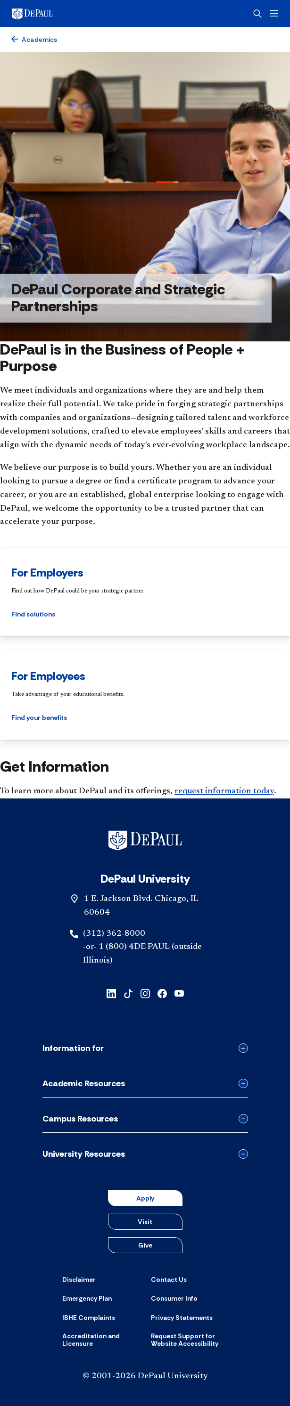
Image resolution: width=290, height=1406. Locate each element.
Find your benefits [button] (39, 717)
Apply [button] (145, 1198)
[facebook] (162, 993)
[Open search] (257, 13)
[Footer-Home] (145, 840)
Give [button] (145, 1245)
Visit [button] (145, 1221)
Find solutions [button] (33, 614)
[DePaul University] (47, 14)
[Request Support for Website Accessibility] (189, 1340)
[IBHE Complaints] (88, 1317)
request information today (224, 791)
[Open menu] (274, 13)
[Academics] (34, 39)
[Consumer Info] (174, 1298)
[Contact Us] (169, 1279)
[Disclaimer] (79, 1279)
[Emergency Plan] (87, 1298)
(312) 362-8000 (114, 934)
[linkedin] (111, 993)
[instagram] (145, 993)
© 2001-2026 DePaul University (145, 1376)
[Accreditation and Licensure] (101, 1340)
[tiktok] (128, 993)
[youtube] (179, 993)
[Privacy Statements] (182, 1317)
